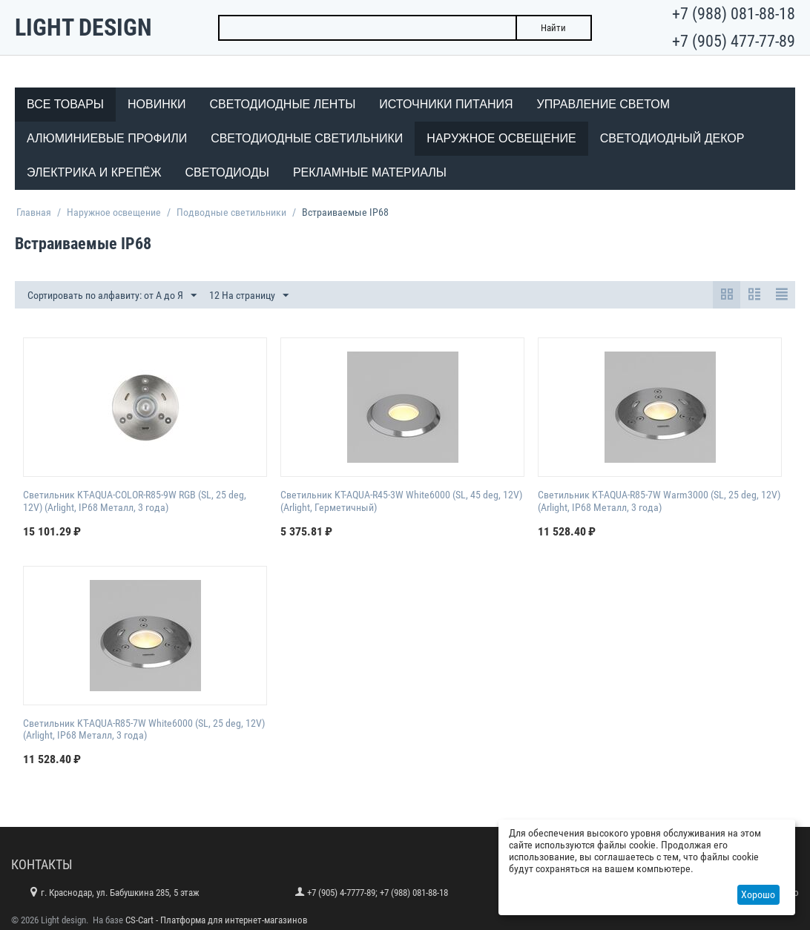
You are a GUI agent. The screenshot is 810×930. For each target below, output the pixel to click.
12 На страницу (249, 295)
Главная (33, 212)
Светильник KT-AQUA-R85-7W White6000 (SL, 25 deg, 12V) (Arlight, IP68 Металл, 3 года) (144, 729)
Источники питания (446, 104)
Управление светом (604, 104)
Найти (553, 27)
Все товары (65, 104)
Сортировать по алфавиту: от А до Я (112, 295)
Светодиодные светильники (307, 138)
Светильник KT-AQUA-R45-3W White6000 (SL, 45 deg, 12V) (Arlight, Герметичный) (401, 501)
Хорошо (758, 894)
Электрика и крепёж (94, 172)
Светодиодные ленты (283, 104)
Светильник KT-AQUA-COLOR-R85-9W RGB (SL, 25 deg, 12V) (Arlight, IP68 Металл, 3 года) (134, 501)
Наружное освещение (501, 138)
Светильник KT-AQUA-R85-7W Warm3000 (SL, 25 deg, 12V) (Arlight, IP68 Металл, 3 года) (659, 501)
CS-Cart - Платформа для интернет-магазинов (216, 920)
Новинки (157, 104)
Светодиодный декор (672, 138)
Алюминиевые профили (107, 138)
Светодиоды (227, 172)
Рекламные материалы (370, 172)
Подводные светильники (231, 212)
